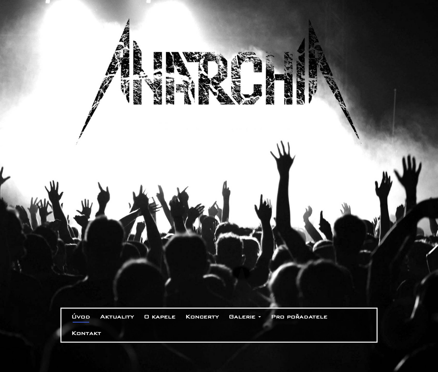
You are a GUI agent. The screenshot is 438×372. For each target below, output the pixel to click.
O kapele (159, 316)
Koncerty (202, 316)
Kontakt (86, 333)
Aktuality (117, 316)
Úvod (80, 316)
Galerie (245, 316)
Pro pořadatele (299, 316)
